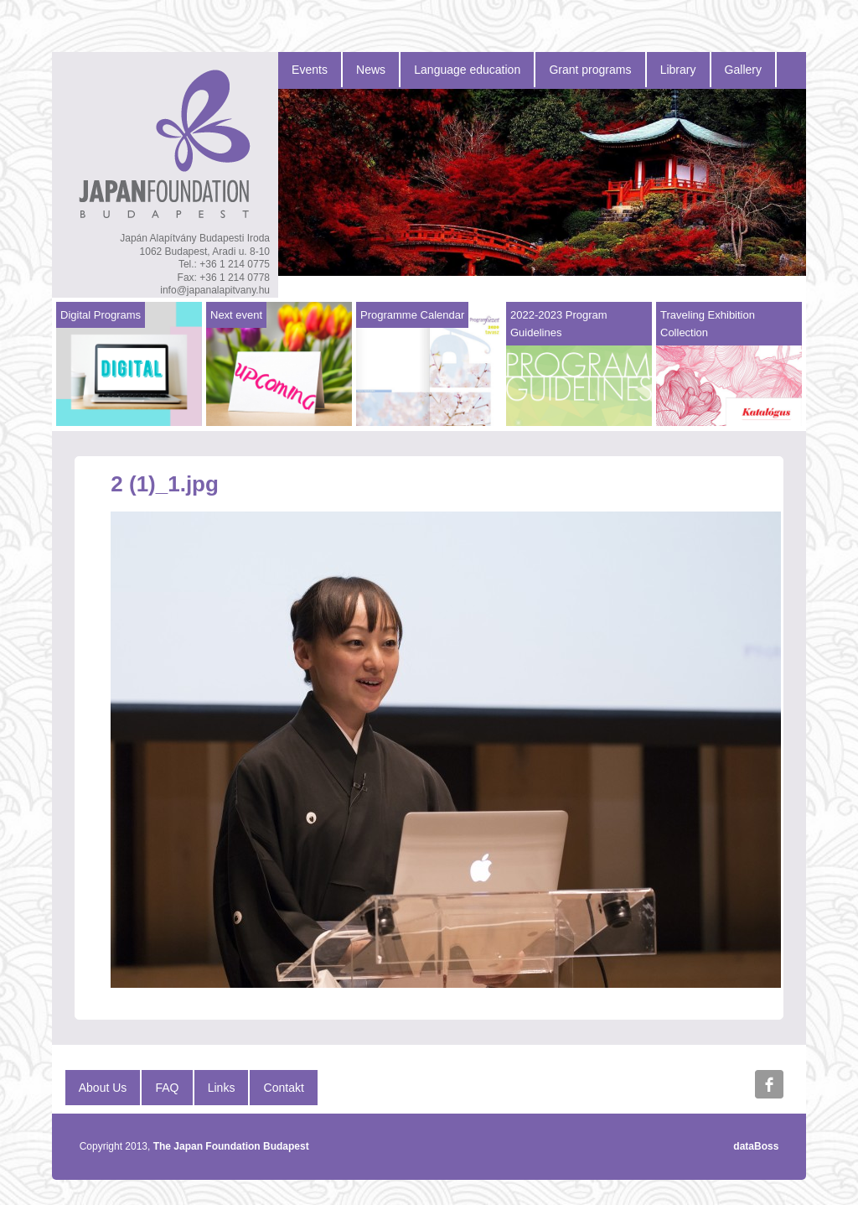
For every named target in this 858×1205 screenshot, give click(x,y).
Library (678, 69)
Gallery (743, 69)
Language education (467, 69)
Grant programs (590, 69)
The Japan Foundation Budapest (231, 1146)
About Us (103, 1087)
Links (221, 1087)
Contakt (284, 1087)
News (370, 69)
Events (310, 69)
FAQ (167, 1087)
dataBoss (755, 1146)
